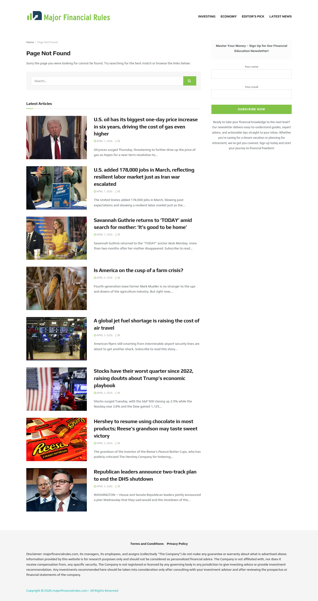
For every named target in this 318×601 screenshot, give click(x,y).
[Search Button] (189, 81)
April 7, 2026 (103, 141)
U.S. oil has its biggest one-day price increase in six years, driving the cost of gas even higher (146, 126)
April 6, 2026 (103, 277)
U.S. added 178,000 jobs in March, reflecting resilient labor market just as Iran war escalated (144, 177)
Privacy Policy (177, 544)
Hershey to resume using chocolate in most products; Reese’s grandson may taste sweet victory (145, 428)
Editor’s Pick (253, 16)
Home (30, 42)
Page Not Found (47, 42)
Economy (228, 16)
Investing (207, 16)
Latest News (280, 16)
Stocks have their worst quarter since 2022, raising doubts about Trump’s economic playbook (143, 378)
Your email (251, 90)
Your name (251, 70)
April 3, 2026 (103, 335)
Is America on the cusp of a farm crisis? (138, 270)
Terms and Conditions (147, 544)
